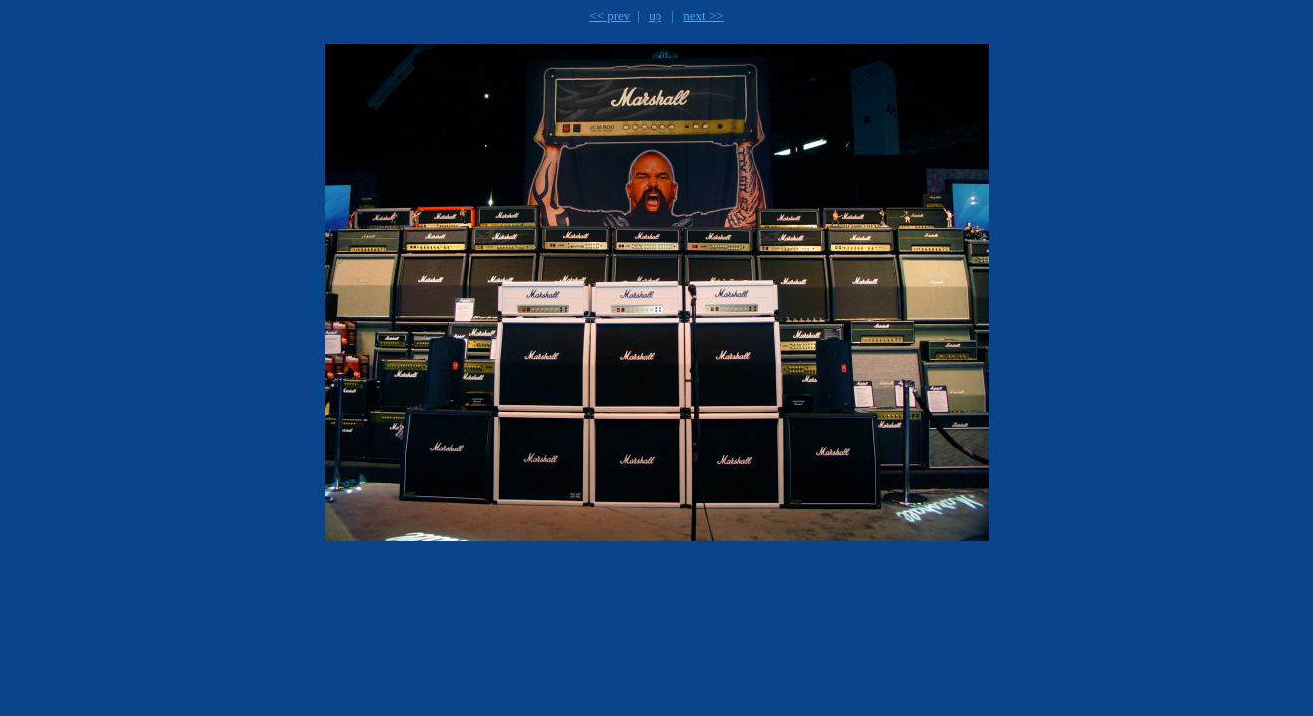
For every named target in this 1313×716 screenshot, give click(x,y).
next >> (703, 15)
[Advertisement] (538, 642)
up (655, 15)
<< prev (609, 15)
